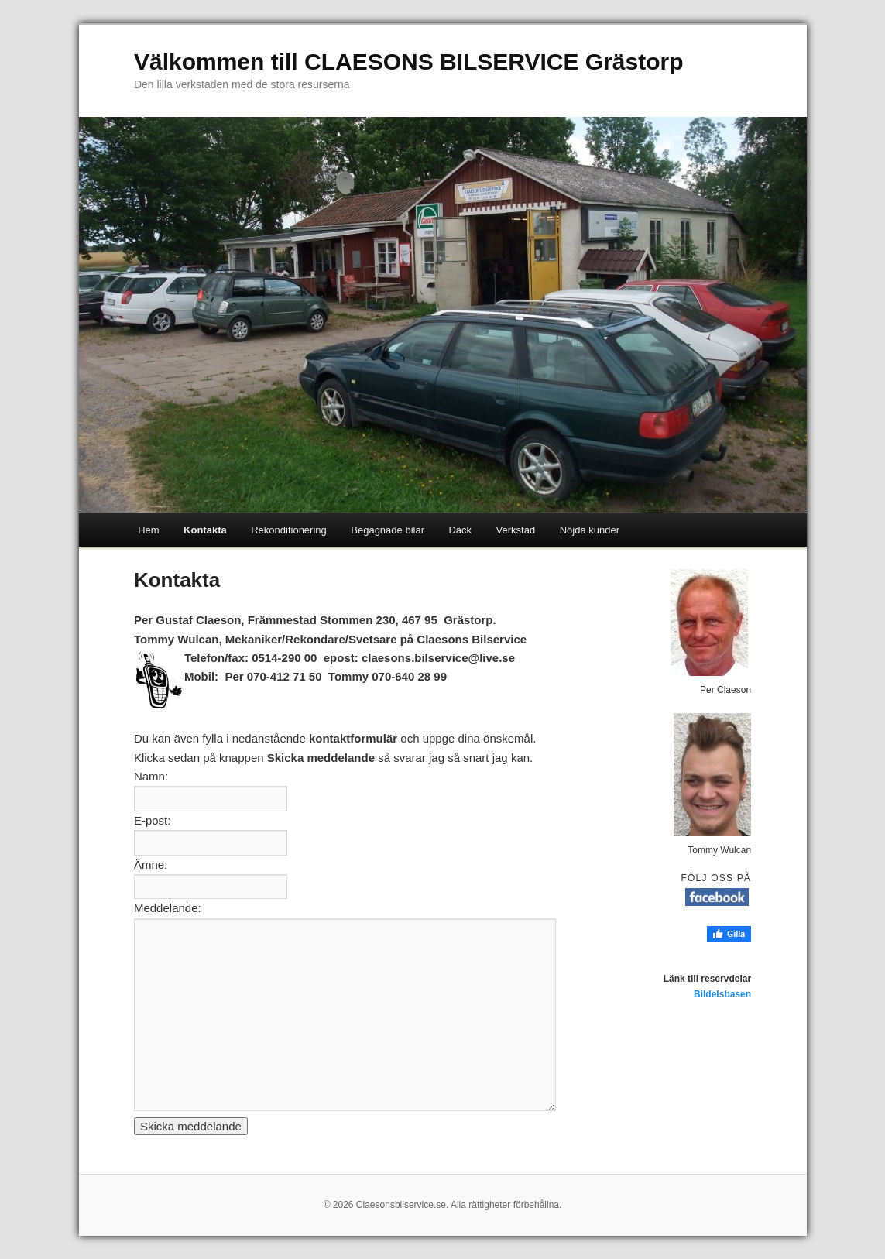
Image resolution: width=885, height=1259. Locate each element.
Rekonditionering (289, 530)
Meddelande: (167, 907)
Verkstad (516, 530)
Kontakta (205, 530)
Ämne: (150, 864)
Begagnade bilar (387, 530)
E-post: (152, 820)
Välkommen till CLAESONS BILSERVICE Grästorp (409, 61)
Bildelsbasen (722, 994)
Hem (148, 530)
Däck (460, 530)
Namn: (151, 776)
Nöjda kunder (589, 530)
